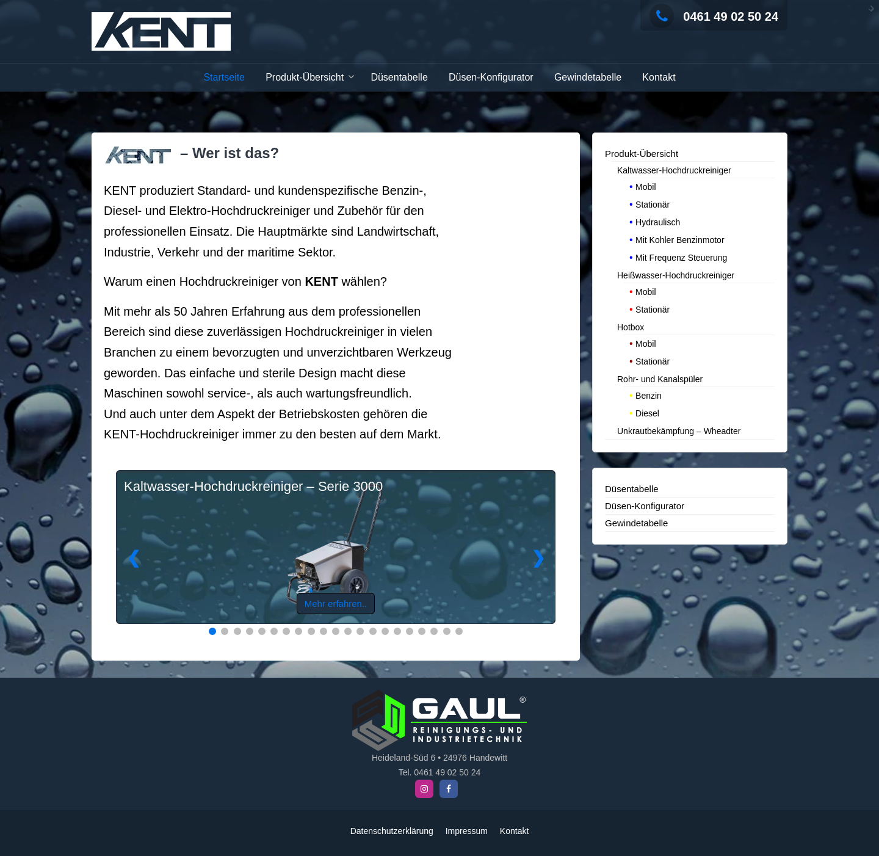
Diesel (647, 412)
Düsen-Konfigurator (491, 77)
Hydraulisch (657, 221)
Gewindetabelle (587, 77)
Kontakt (658, 77)
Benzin (648, 394)
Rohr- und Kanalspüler (660, 378)
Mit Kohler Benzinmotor (680, 239)
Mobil (645, 185)
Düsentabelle (399, 77)
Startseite (224, 77)
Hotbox (630, 326)
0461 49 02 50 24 (713, 16)
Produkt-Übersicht (305, 77)
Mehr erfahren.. (336, 602)
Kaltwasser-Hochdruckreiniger (674, 169)
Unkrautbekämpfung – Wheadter (678, 430)
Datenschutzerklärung (391, 831)
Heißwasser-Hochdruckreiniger (675, 274)
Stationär (652, 203)
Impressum (467, 831)
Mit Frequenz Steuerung (681, 256)
